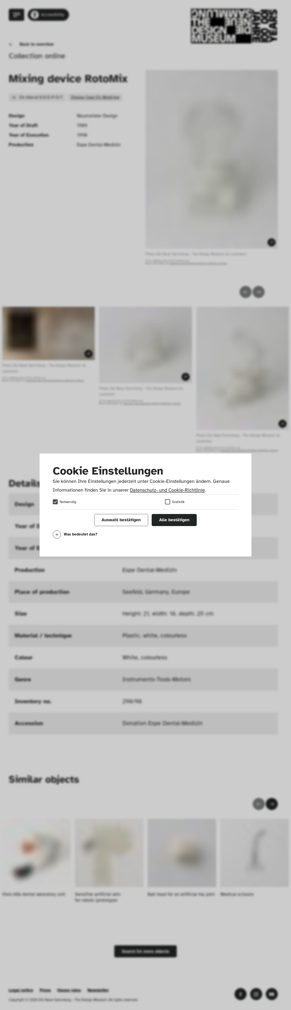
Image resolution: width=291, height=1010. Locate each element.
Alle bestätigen (174, 520)
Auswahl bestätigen (121, 520)
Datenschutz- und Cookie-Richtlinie (167, 490)
